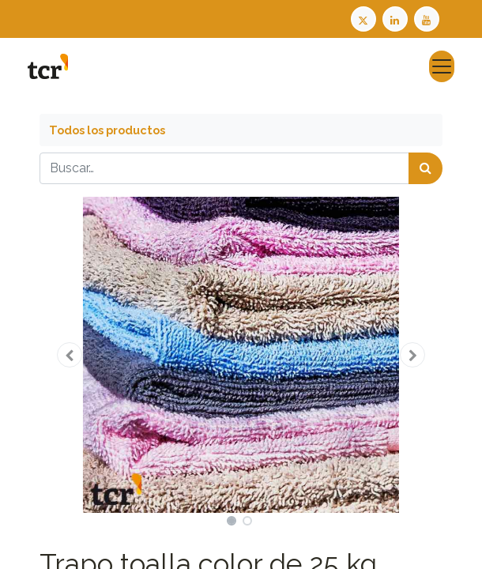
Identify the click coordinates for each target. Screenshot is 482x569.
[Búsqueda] (425, 168)
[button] (70, 354)
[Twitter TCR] (363, 18)
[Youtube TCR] (428, 18)
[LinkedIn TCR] (396, 18)
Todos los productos (107, 130)
